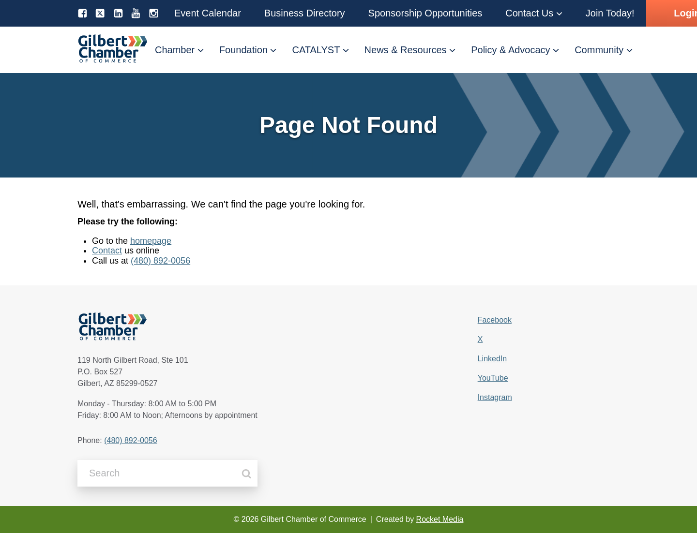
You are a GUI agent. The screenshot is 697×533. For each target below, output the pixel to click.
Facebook (495, 320)
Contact (107, 250)
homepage (150, 241)
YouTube (493, 378)
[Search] (247, 474)
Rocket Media (440, 519)
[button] (208, 13)
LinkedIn (492, 359)
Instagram (495, 397)
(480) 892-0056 (160, 261)
